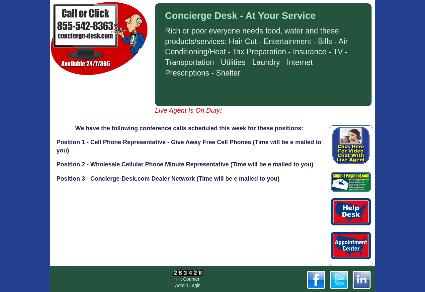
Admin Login (188, 285)
